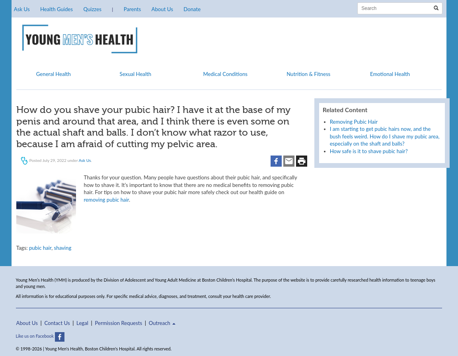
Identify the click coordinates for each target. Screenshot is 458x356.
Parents (132, 9)
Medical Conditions (225, 74)
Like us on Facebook (40, 335)
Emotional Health (390, 74)
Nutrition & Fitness (308, 74)
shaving (63, 248)
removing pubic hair (106, 199)
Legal (82, 323)
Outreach (162, 323)
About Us (162, 9)
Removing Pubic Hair (354, 122)
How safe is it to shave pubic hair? (369, 151)
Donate (192, 9)
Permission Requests (118, 323)
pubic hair (40, 248)
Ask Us (22, 9)
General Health (53, 74)
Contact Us (57, 323)
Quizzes (92, 9)
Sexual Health (136, 74)
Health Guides (56, 9)
